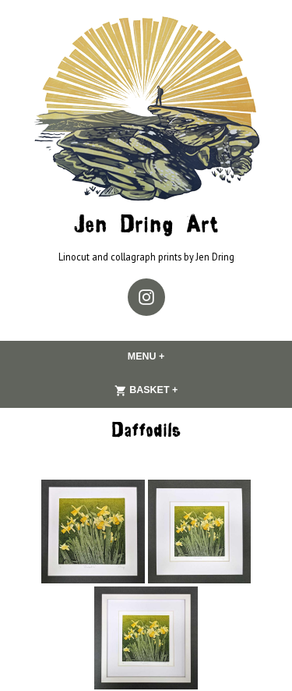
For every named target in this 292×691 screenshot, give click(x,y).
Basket (176, 390)
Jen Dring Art (146, 226)
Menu (176, 356)
